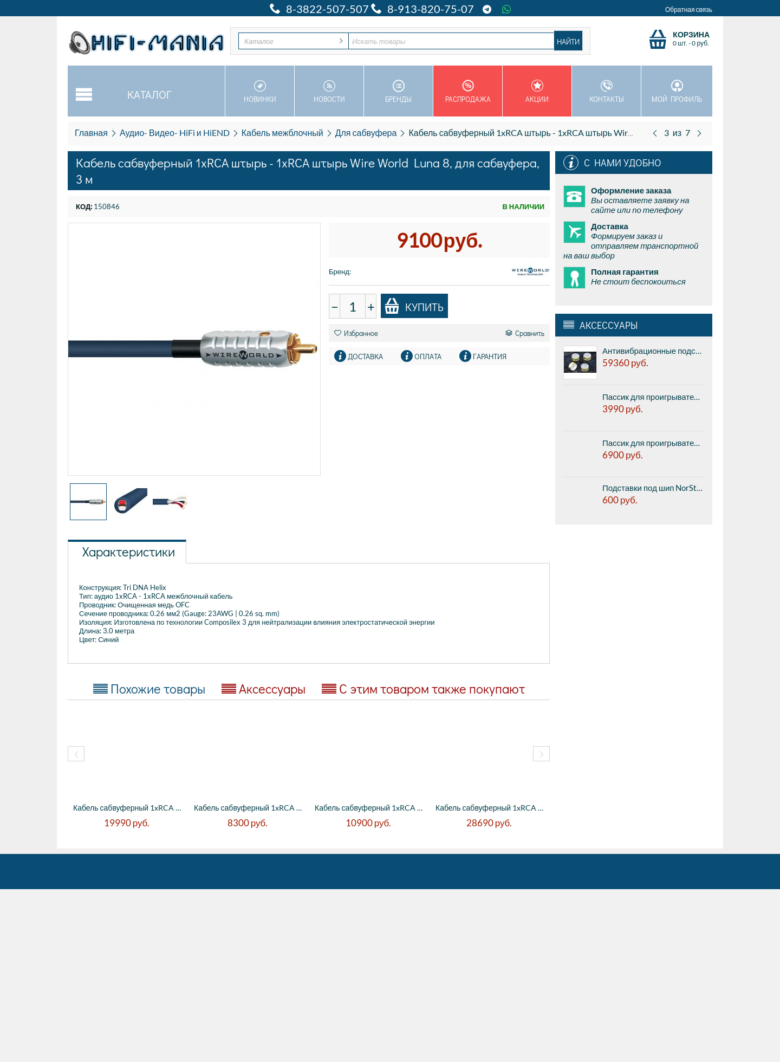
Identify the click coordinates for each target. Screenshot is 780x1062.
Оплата (427, 356)
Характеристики (128, 551)
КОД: (84, 206)
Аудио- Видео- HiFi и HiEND (175, 132)
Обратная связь (688, 9)
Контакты (606, 91)
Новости (329, 91)
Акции (537, 91)
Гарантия (489, 356)
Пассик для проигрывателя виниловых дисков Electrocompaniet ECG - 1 (653, 397)
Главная (91, 132)
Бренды (398, 91)
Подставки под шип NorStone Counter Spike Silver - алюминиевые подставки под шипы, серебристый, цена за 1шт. (653, 488)
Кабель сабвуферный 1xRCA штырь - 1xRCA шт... (128, 807)
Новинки (260, 91)
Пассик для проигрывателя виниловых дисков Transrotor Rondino (653, 443)
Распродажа (468, 91)
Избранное (356, 333)
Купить (414, 306)
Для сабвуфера (366, 132)
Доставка (365, 356)
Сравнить (524, 333)
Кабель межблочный (282, 132)
